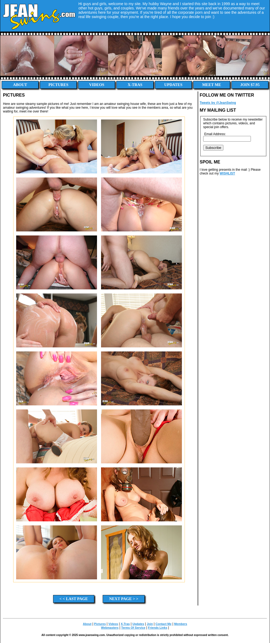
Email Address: (215, 134)
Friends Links (157, 627)
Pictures (58, 85)
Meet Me (211, 85)
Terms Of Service (133, 627)
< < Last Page (74, 599)
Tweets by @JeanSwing (218, 103)
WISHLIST (227, 173)
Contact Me (163, 623)
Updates (173, 85)
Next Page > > (123, 599)
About (20, 85)
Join (150, 623)
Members (180, 623)
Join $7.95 (250, 85)
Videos (96, 85)
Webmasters (110, 627)
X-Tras (135, 85)
